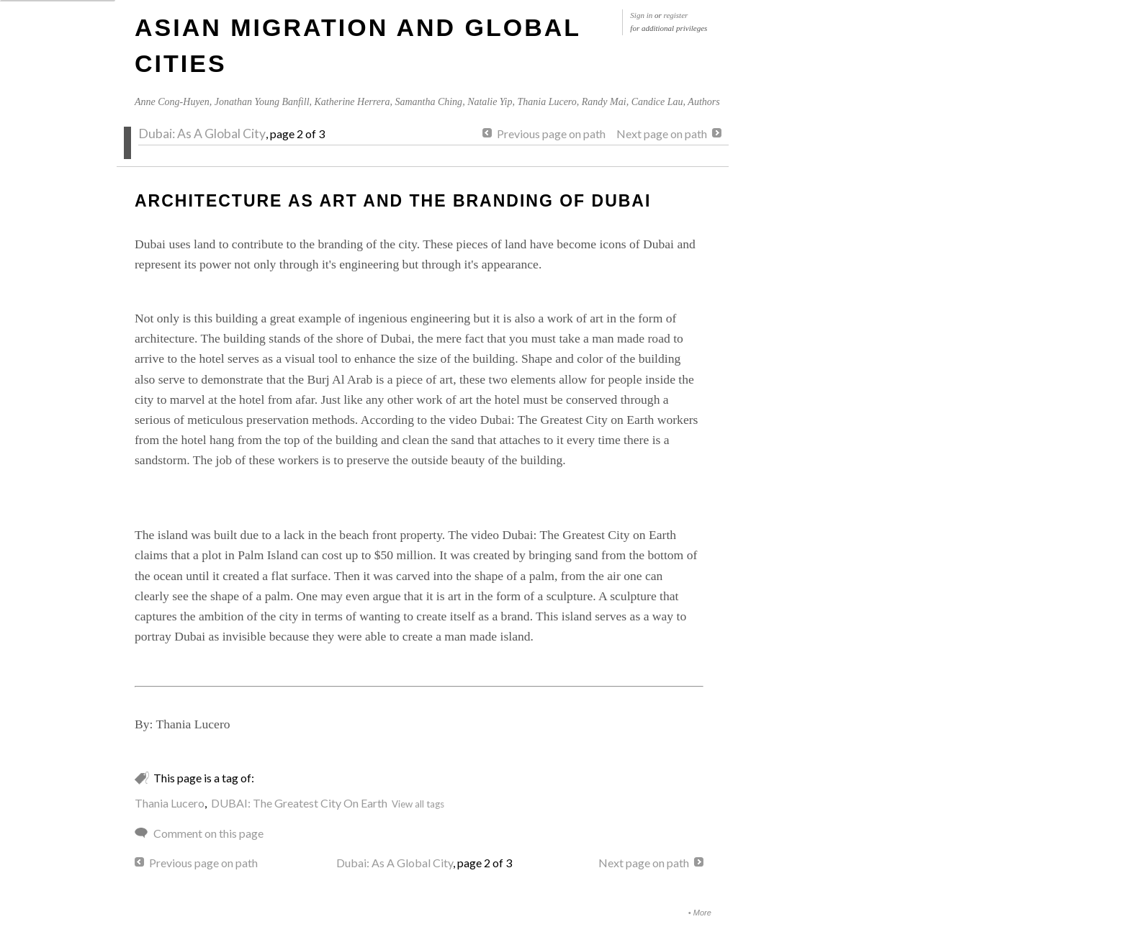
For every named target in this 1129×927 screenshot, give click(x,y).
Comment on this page (208, 833)
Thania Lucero (546, 101)
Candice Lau (657, 101)
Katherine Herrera (352, 101)
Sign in (641, 15)
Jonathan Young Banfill (262, 101)
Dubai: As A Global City (202, 133)
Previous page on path (551, 133)
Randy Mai (604, 101)
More (702, 912)
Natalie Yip (489, 101)
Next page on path (661, 133)
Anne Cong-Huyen (172, 101)
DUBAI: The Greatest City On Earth (299, 803)
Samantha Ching (428, 101)
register (676, 15)
